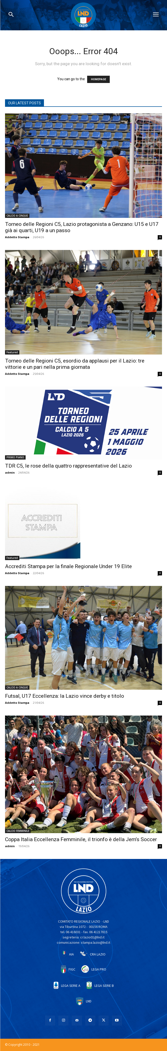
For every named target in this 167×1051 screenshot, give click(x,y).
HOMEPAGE (98, 79)
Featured (12, 352)
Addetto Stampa (17, 237)
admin (10, 472)
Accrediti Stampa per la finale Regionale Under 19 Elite (68, 566)
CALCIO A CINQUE (17, 215)
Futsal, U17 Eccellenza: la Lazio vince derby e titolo (64, 696)
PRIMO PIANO (15, 457)
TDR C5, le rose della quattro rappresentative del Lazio (68, 466)
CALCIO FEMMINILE (18, 831)
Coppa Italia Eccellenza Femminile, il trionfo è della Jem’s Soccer (81, 839)
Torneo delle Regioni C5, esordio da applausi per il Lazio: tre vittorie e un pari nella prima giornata (74, 364)
